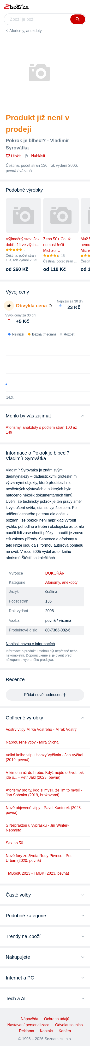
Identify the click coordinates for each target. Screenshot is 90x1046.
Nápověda (29, 1019)
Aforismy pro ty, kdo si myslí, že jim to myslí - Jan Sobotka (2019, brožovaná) (44, 792)
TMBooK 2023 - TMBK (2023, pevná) (37, 873)
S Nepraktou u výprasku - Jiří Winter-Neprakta (37, 827)
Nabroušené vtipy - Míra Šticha (32, 742)
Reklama (26, 1031)
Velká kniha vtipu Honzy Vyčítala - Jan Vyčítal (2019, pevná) (44, 757)
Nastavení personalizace (28, 1025)
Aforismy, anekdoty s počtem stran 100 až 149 (41, 429)
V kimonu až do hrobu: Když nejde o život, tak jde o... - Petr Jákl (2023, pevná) (45, 775)
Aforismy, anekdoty (25, 31)
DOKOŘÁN (55, 573)
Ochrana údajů (56, 1019)
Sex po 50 (14, 843)
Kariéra (65, 1031)
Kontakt (46, 1031)
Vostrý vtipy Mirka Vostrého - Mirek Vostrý (41, 729)
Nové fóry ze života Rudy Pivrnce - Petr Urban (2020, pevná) (39, 858)
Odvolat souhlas (69, 1025)
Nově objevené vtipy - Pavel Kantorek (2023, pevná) (44, 810)
